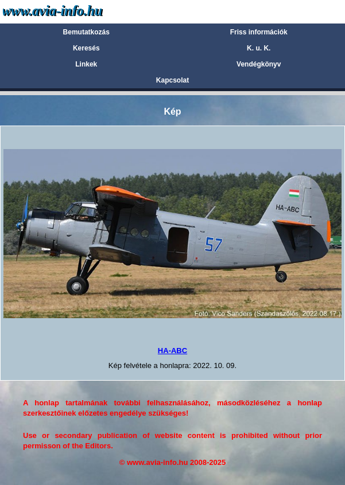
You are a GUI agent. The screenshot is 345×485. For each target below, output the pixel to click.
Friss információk (259, 32)
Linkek (86, 64)
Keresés (86, 48)
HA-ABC (172, 350)
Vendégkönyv (259, 64)
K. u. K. (258, 48)
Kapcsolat (172, 80)
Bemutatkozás (86, 32)
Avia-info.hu (72, 11)
